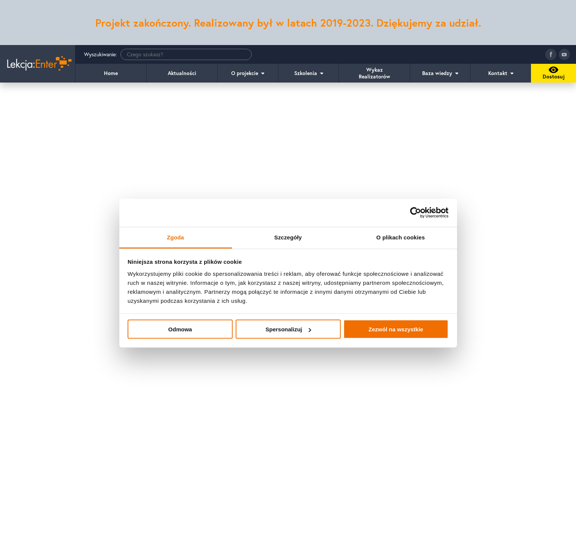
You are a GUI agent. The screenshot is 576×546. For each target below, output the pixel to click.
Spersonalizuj (288, 329)
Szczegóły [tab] (288, 237)
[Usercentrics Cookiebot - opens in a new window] (415, 212)
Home (111, 73)
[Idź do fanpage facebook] (550, 54)
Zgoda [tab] (175, 237)
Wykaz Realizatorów (374, 73)
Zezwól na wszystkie (395, 329)
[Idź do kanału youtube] (564, 54)
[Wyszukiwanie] (186, 54)
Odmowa (180, 329)
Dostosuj (552, 74)
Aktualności (182, 73)
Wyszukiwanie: (168, 54)
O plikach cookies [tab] (400, 237)
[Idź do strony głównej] (37, 64)
